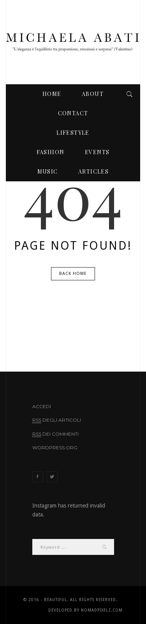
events (97, 152)
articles (93, 171)
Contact (73, 113)
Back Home (73, 273)
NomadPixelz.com (102, 610)
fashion (51, 152)
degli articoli (56, 420)
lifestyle (73, 132)
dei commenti (55, 434)
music (47, 171)
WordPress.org (54, 447)
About (93, 93)
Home (52, 93)
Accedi (41, 406)
